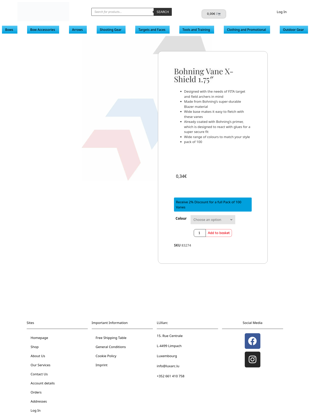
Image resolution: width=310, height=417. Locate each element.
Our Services (40, 365)
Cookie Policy (106, 356)
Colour (181, 218)
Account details (43, 383)
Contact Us (39, 374)
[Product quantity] (200, 233)
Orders (36, 392)
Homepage (39, 337)
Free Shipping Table (111, 337)
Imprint (102, 365)
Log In (282, 11)
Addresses (39, 401)
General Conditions (111, 347)
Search (163, 12)
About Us (38, 356)
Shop (35, 347)
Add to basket (219, 233)
